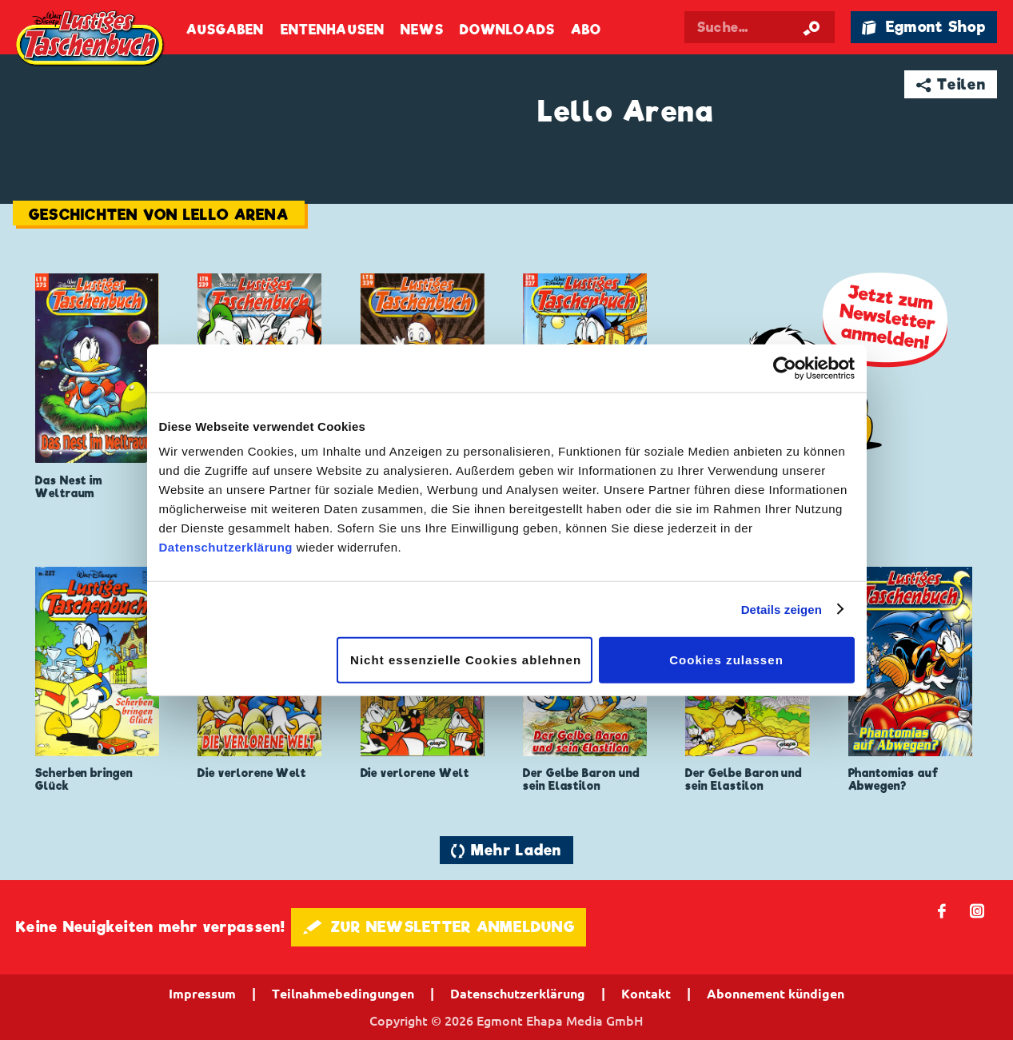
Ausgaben (225, 30)
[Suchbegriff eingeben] (759, 27)
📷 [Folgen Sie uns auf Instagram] (977, 910)
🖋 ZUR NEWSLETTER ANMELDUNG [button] (438, 926)
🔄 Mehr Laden (506, 850)
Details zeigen (781, 609)
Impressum (202, 993)
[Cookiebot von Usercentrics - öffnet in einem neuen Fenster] (785, 368)
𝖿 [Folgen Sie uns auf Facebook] (942, 910)
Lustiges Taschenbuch (91, 40)
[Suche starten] (811, 27)
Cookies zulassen (726, 660)
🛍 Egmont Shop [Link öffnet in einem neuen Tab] (923, 26)
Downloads (507, 30)
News (422, 30)
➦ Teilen (951, 84)
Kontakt (646, 993)
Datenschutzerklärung (226, 547)
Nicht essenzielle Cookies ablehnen (465, 660)
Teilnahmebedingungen (343, 993)
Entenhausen (333, 30)
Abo (586, 30)
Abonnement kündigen (775, 993)
